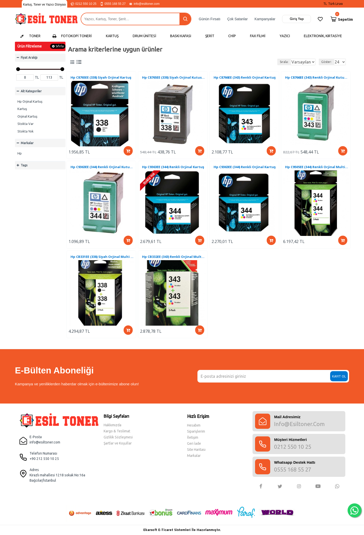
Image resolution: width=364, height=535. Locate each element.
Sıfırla (60, 46)
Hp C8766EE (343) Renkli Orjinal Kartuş (245, 78)
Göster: (323, 61)
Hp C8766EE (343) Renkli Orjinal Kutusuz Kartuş (317, 78)
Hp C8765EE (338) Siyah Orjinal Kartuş (101, 78)
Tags (24, 165)
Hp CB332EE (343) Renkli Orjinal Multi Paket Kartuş (174, 262)
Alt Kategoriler (31, 91)
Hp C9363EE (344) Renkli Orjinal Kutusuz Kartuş (102, 170)
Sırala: (267, 61)
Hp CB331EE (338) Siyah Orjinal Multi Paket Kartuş (102, 262)
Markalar (27, 143)
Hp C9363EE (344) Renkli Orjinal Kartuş (174, 170)
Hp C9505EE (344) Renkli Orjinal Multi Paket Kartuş (317, 170)
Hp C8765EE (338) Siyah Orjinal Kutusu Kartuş (174, 78)
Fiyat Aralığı (29, 57)
